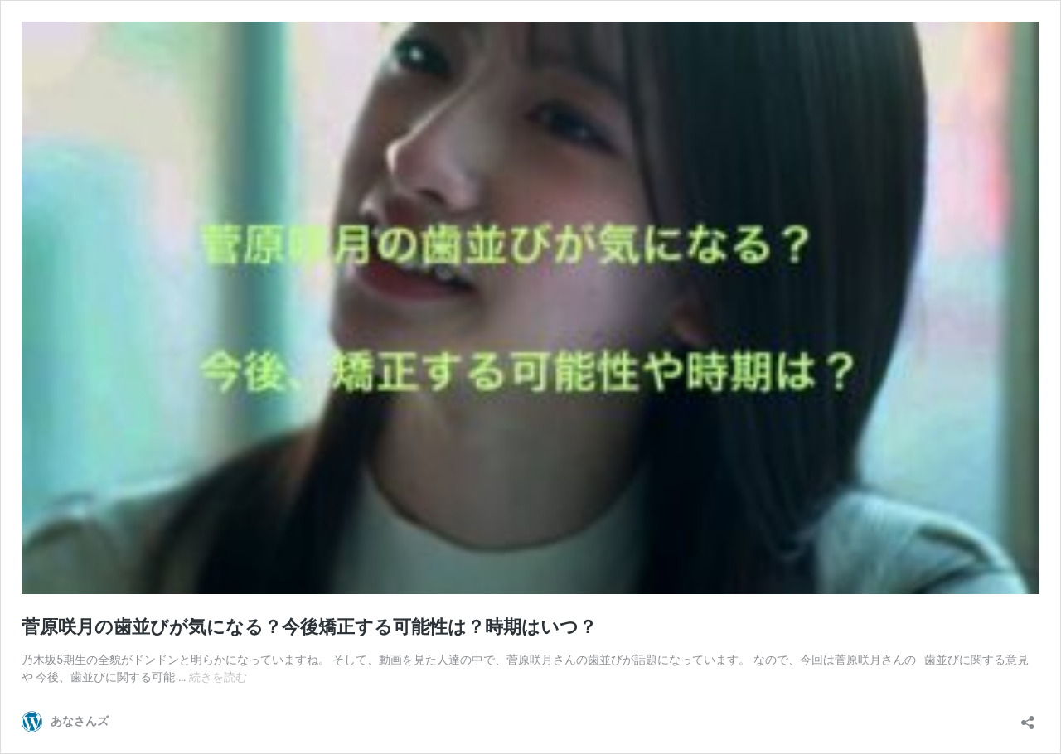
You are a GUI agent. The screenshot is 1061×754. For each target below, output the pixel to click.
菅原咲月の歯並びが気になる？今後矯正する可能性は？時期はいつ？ (309, 626)
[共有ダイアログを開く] (1027, 717)
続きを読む (218, 677)
